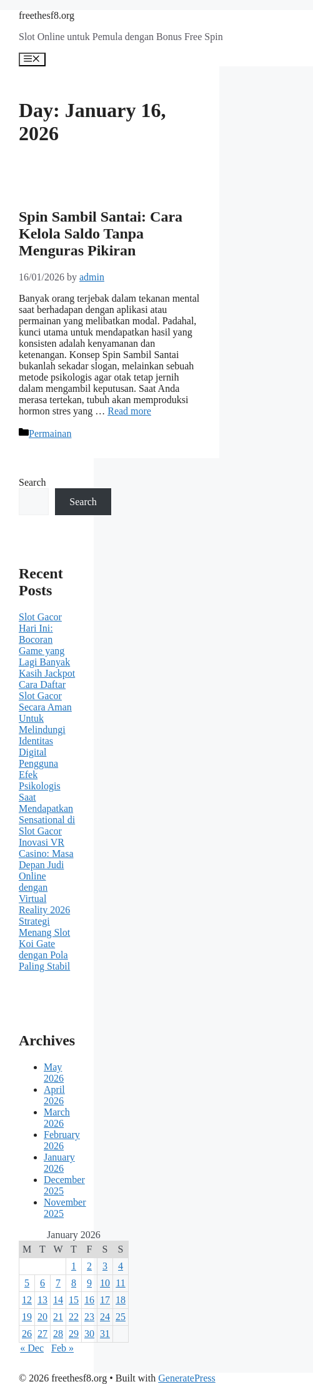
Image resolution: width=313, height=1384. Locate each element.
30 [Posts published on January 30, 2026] (89, 1333)
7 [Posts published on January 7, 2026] (58, 1283)
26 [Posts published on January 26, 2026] (27, 1333)
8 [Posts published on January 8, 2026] (73, 1283)
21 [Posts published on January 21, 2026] (58, 1316)
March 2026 (57, 1118)
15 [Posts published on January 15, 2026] (74, 1299)
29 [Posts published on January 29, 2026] (74, 1333)
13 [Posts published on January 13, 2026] (42, 1299)
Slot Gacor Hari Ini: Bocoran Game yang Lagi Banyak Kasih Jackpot (47, 645)
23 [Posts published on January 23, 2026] (89, 1316)
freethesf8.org (46, 15)
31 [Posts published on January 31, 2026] (105, 1333)
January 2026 (59, 1163)
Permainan (50, 433)
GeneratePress (187, 1378)
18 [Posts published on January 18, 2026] (121, 1299)
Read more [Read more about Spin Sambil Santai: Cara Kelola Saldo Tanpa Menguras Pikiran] (129, 411)
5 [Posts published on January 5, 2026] (26, 1283)
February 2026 (62, 1140)
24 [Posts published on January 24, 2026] (105, 1316)
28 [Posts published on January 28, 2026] (58, 1333)
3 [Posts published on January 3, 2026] (104, 1266)
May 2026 (54, 1073)
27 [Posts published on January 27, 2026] (42, 1333)
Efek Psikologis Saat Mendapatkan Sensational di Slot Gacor (47, 802)
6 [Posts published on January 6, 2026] (42, 1283)
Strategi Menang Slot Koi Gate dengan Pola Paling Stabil (44, 943)
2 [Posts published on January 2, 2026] (89, 1266)
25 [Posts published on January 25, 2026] (121, 1316)
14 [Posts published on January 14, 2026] (58, 1299)
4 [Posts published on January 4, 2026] (120, 1266)
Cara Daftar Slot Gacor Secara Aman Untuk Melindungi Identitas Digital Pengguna (45, 724)
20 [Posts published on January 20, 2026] (42, 1316)
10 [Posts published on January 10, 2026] (105, 1283)
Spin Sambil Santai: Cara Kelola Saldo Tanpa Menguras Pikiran (100, 233)
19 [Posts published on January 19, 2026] (27, 1316)
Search (32, 482)
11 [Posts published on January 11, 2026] (120, 1283)
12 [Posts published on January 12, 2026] (27, 1299)
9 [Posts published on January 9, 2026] (89, 1283)
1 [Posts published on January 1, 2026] (73, 1266)
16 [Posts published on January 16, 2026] (89, 1299)
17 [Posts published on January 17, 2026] (105, 1299)
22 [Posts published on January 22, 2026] (74, 1316)
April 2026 (54, 1095)
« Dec (32, 1348)
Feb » (62, 1348)
